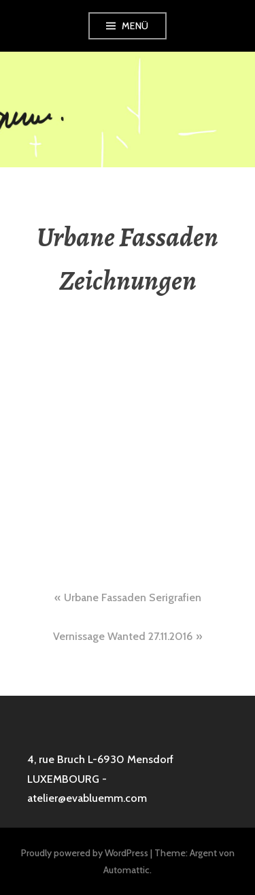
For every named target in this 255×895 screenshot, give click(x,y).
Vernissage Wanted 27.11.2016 (122, 636)
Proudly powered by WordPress (84, 853)
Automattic (126, 870)
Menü (135, 26)
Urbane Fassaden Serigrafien (132, 597)
